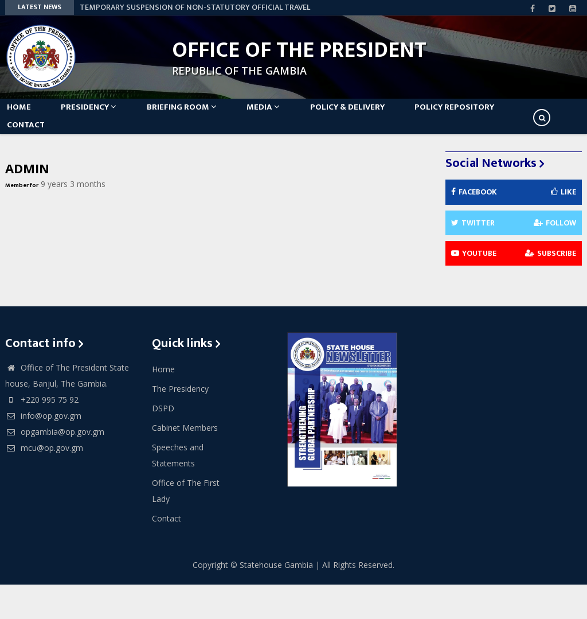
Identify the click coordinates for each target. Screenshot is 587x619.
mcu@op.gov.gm (44, 482)
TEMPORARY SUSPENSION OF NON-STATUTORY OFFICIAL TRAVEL (195, 7)
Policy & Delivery (383, 115)
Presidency (103, 115)
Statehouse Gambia (276, 599)
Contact (33, 150)
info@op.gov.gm (43, 450)
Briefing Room (203, 115)
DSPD (163, 442)
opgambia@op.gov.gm (54, 466)
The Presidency (180, 423)
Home (26, 115)
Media (291, 115)
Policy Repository (497, 115)
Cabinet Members (185, 462)
